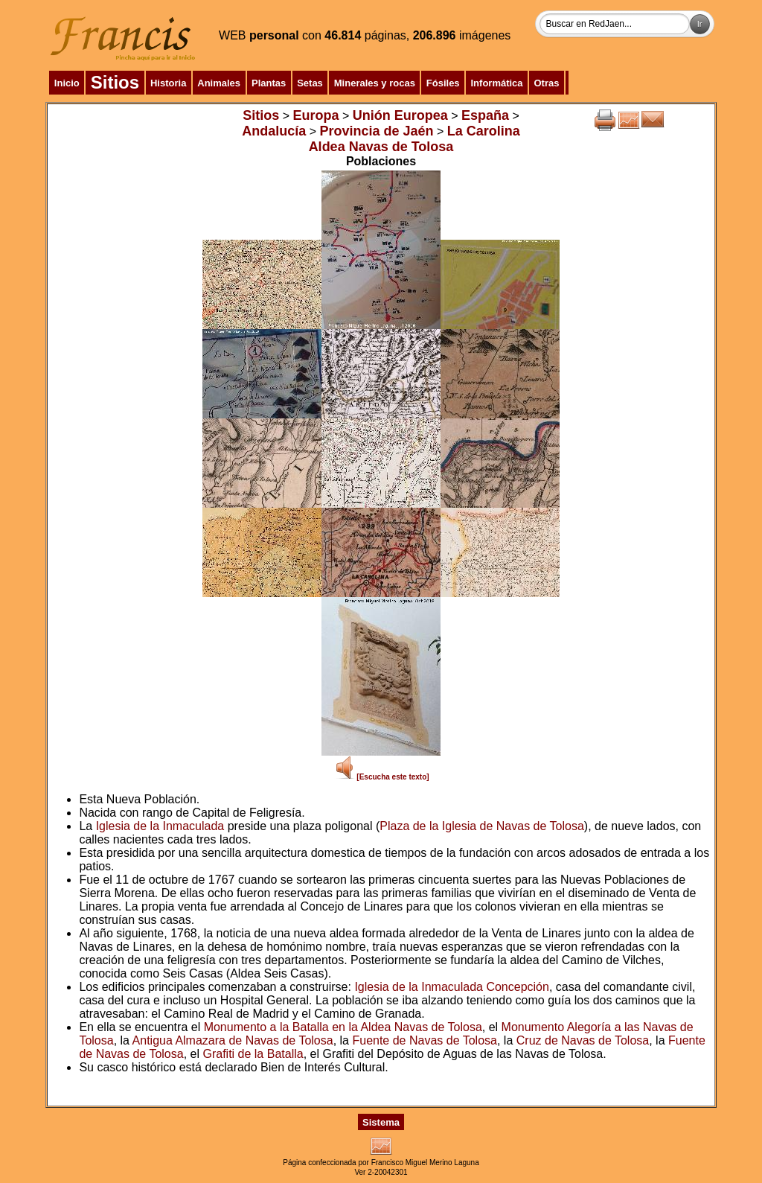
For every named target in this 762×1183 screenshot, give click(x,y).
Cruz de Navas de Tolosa (582, 1040)
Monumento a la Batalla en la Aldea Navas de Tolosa (343, 1027)
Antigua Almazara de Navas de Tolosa (232, 1040)
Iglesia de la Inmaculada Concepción (451, 986)
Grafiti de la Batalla (252, 1054)
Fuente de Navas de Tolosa (424, 1040)
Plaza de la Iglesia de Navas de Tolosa (482, 826)
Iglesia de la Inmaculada (160, 826)
